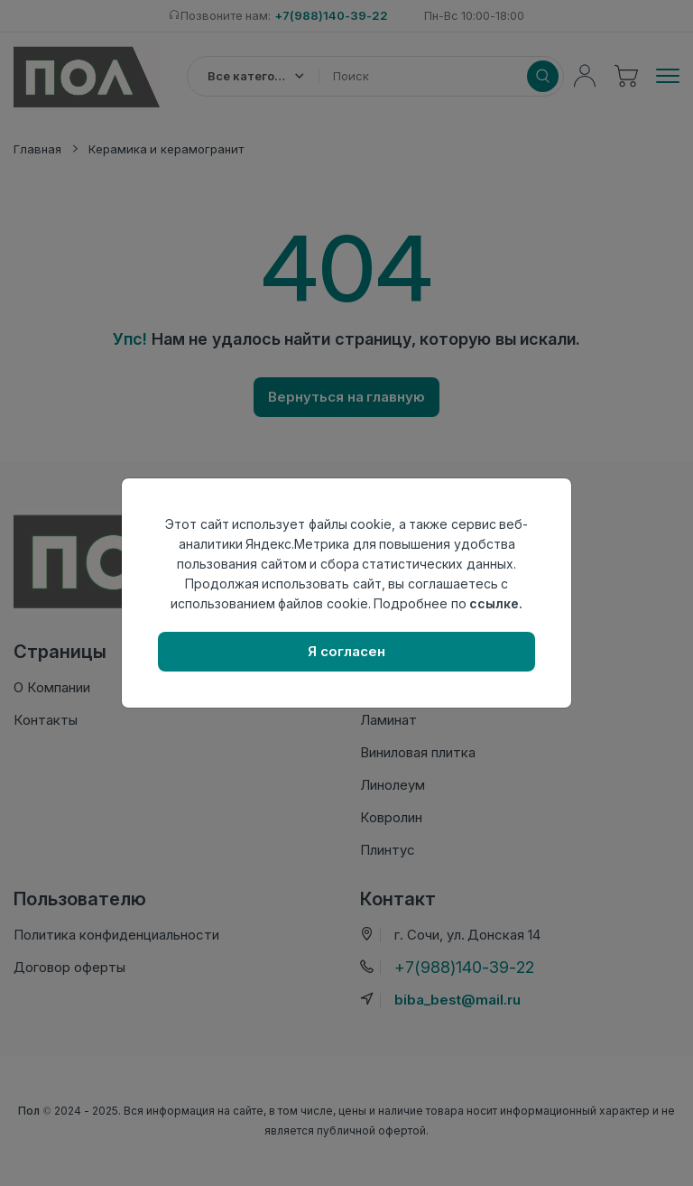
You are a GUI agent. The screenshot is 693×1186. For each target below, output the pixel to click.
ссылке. (495, 603)
